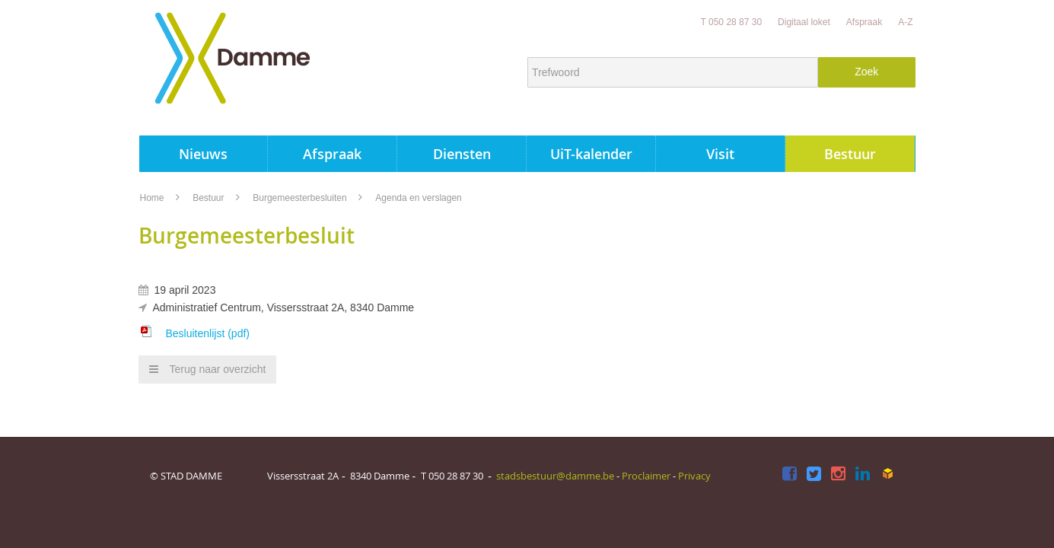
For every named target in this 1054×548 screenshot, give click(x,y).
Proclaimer (646, 476)
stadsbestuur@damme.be (555, 476)
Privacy (694, 476)
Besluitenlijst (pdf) (207, 333)
